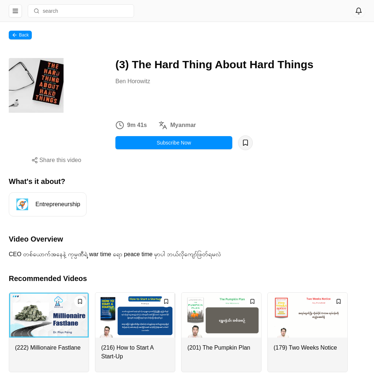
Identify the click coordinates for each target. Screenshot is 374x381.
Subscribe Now (174, 143)
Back (20, 35)
